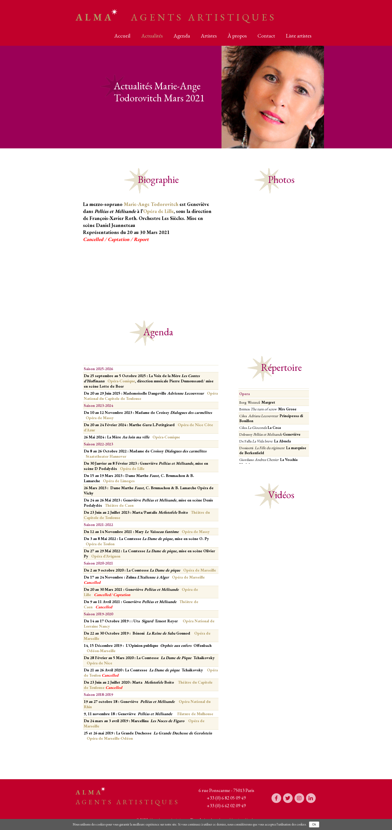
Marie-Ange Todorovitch (151, 204)
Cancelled (102, 594)
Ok (314, 824)
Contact (266, 35)
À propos (237, 35)
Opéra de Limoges (119, 480)
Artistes (209, 35)
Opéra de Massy (100, 417)
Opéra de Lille (158, 211)
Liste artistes (299, 35)
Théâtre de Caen (119, 505)
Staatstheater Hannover (106, 456)
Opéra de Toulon (100, 543)
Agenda (182, 35)
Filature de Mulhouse (195, 713)
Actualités (152, 35)
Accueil (122, 35)
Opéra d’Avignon (105, 556)
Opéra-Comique (121, 381)
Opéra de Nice (99, 663)
